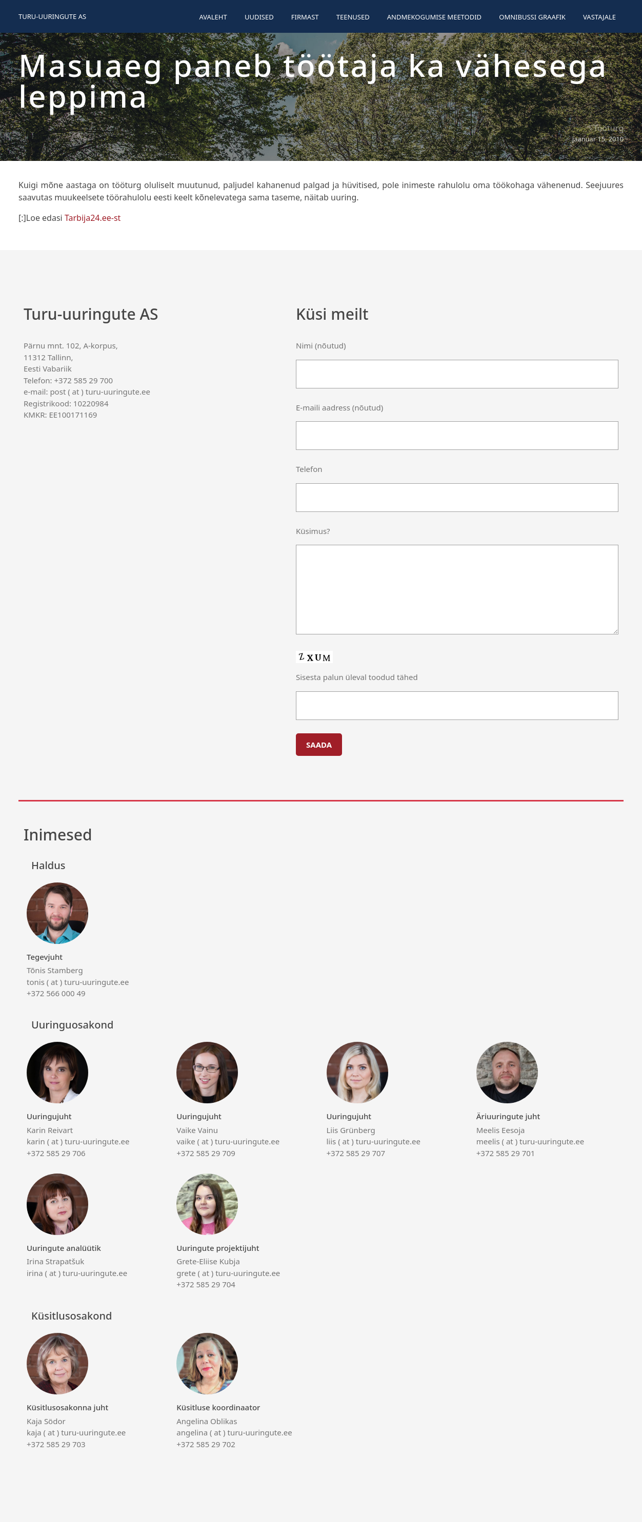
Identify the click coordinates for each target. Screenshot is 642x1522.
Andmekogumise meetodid (434, 17)
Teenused (353, 17)
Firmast (305, 17)
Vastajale (599, 17)
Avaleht (213, 17)
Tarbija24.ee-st (93, 217)
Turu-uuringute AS (52, 16)
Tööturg (608, 128)
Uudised (259, 17)
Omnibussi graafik (532, 17)
